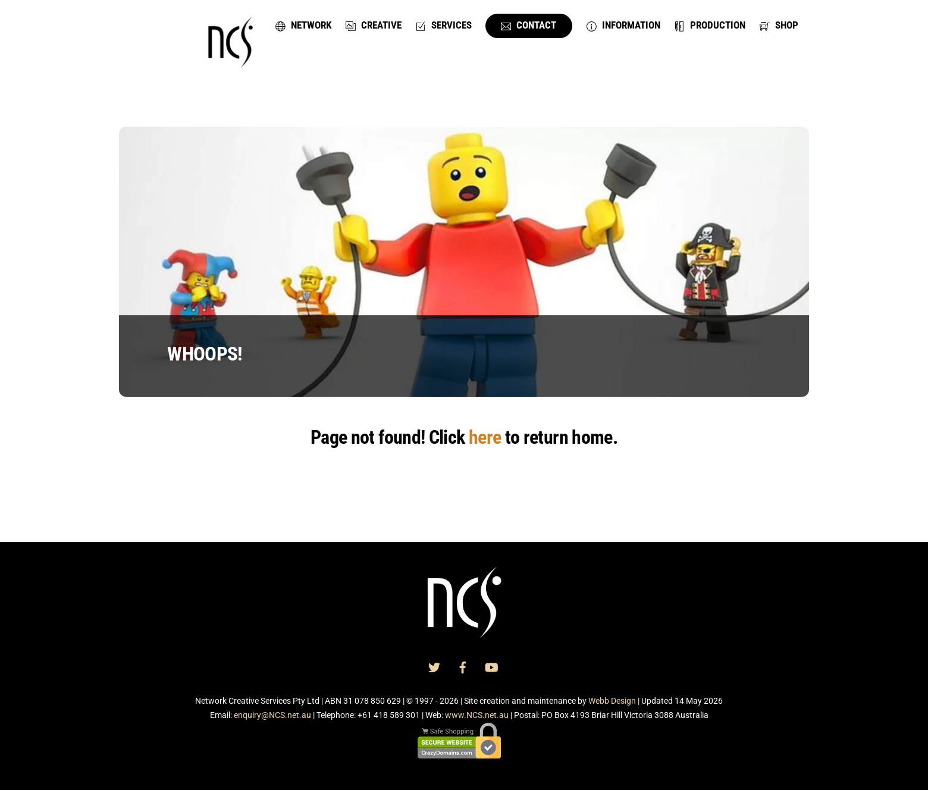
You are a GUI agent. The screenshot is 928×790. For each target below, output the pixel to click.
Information (623, 25)
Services (444, 25)
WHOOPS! (204, 354)
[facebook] (463, 667)
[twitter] (434, 667)
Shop (779, 25)
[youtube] (491, 667)
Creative (374, 25)
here (485, 437)
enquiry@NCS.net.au (272, 715)
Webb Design (612, 701)
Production (710, 25)
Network (303, 25)
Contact (528, 25)
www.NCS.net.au (477, 715)
